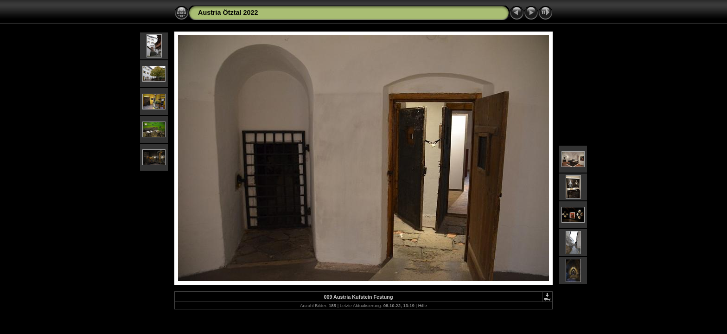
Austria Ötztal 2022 (228, 12)
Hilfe (422, 305)
